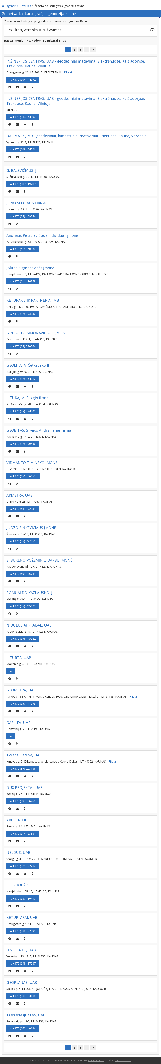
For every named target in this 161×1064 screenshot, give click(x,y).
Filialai (68, 72)
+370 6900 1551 (96, 1060)
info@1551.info (123, 1060)
